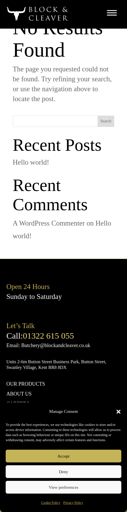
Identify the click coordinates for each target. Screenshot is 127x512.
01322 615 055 (48, 335)
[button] (118, 412)
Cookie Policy (50, 503)
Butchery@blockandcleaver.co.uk (55, 345)
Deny (63, 471)
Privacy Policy (73, 503)
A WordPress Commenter (49, 223)
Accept (63, 456)
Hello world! (31, 162)
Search (105, 121)
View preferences (63, 487)
